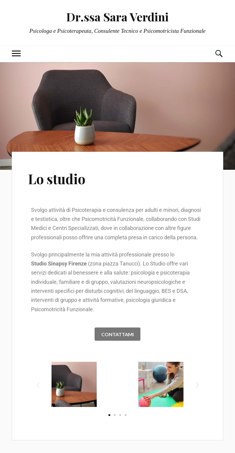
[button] (38, 385)
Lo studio (56, 179)
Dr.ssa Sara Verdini (117, 16)
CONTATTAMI (117, 334)
